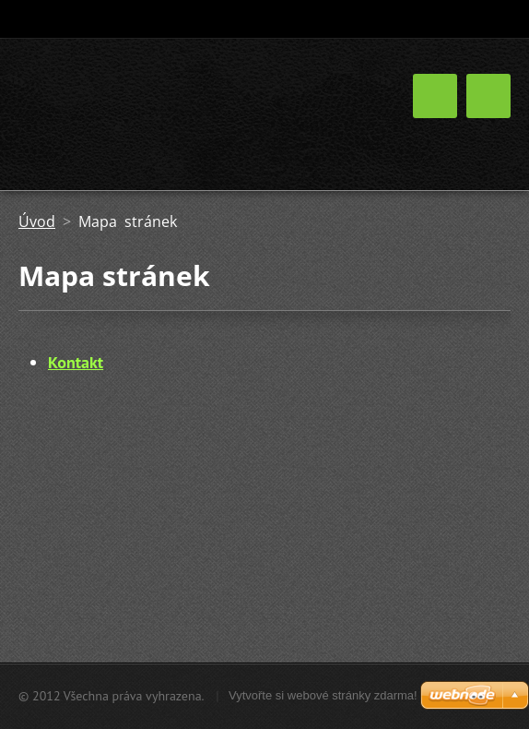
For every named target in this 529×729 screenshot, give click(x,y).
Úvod (36, 221)
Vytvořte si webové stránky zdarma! (323, 695)
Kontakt (75, 362)
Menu (488, 96)
